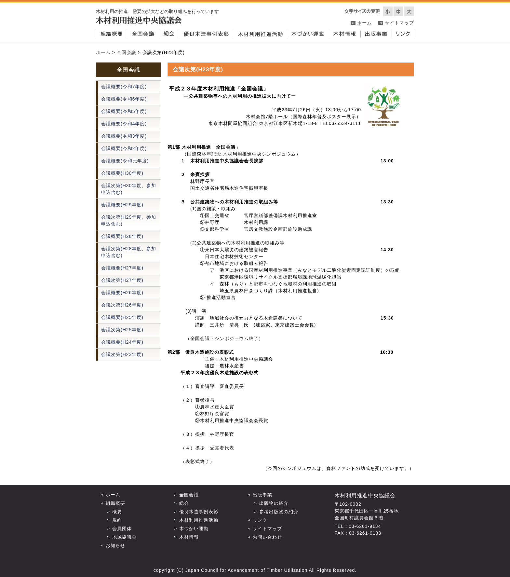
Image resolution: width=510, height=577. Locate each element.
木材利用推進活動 (260, 34)
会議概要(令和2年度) (124, 148)
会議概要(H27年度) (122, 267)
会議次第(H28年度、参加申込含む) (128, 252)
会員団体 (122, 528)
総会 (169, 34)
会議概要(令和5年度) (124, 111)
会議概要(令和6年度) (124, 99)
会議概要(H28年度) (122, 236)
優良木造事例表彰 (206, 34)
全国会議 (143, 34)
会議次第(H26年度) (122, 305)
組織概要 (111, 34)
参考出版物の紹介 (278, 511)
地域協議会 (124, 537)
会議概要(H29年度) (122, 204)
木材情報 (344, 34)
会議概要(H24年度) (122, 342)
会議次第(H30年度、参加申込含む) (128, 189)
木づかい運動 (308, 34)
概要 (117, 511)
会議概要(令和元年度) (125, 160)
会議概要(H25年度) (122, 317)
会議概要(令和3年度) (124, 136)
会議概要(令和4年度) (124, 123)
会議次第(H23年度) (122, 354)
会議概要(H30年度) (122, 173)
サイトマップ (399, 22)
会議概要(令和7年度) (124, 86)
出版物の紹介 (274, 503)
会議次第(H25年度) (122, 329)
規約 (117, 520)
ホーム (364, 22)
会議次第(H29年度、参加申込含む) (128, 220)
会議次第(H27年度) (122, 280)
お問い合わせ (267, 537)
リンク (403, 34)
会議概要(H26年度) (122, 292)
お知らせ (115, 545)
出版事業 (376, 34)
